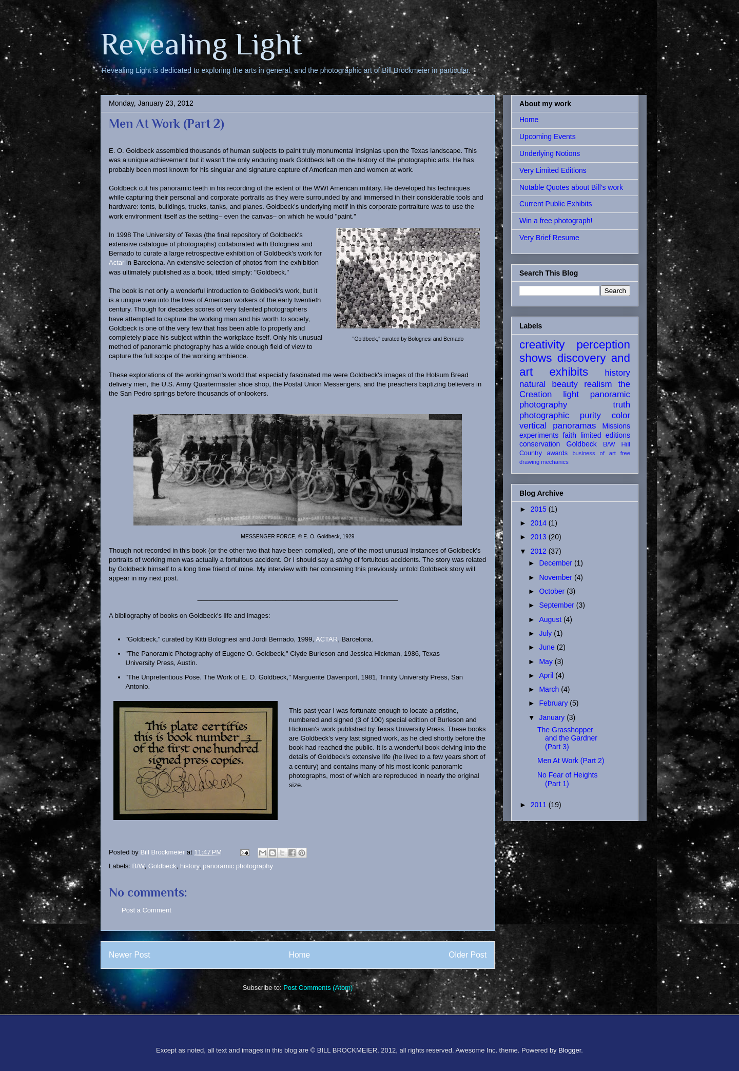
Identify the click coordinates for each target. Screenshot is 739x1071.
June (547, 647)
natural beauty (548, 384)
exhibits (568, 371)
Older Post (468, 954)
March (550, 689)
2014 (540, 523)
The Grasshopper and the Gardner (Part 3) (567, 738)
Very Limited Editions (553, 170)
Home (299, 954)
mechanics (554, 462)
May (546, 661)
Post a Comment (146, 910)
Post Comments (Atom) (318, 987)
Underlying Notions (549, 153)
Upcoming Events (547, 136)
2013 (540, 537)
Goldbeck (162, 866)
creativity (542, 344)
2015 (540, 509)
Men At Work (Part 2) (570, 760)
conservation (539, 444)
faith (569, 435)
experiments (538, 435)
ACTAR (327, 639)
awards (557, 453)
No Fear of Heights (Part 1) (567, 779)
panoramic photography (238, 866)
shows (535, 358)
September (557, 605)
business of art (593, 453)
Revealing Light (201, 44)
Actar (116, 262)
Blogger (569, 1050)
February (554, 703)
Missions (616, 426)
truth (621, 405)
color (621, 415)
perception (603, 344)
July (546, 633)
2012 (540, 551)
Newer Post (129, 954)
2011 (540, 805)
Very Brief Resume (549, 237)
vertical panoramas (557, 426)
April (547, 675)
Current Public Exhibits (555, 204)
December (556, 563)
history (189, 866)
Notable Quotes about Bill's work (571, 187)
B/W (138, 866)
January (553, 717)
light (571, 394)
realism (598, 384)
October (553, 591)
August (551, 619)
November (556, 577)
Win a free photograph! (555, 221)
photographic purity (560, 415)
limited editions (605, 435)
